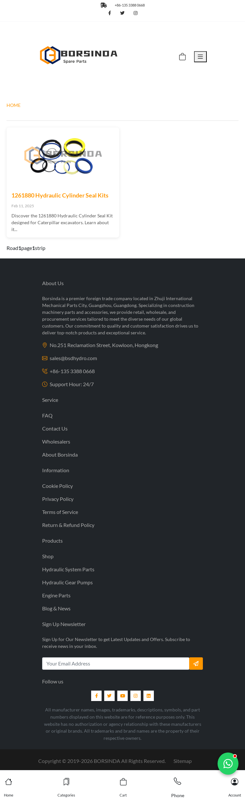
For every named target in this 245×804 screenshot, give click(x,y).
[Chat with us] (228, 764)
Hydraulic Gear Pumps (67, 582)
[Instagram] (135, 696)
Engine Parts (56, 595)
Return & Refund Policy (68, 525)
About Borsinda (60, 454)
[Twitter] (109, 696)
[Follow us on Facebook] (109, 13)
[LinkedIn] (148, 696)
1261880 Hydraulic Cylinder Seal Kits (59, 195)
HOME (14, 105)
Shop (48, 556)
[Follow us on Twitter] (122, 13)
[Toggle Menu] (200, 56)
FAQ (47, 415)
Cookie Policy (57, 486)
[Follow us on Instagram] (135, 13)
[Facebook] (96, 696)
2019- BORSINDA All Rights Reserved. (116, 761)
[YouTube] (122, 696)
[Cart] (182, 56)
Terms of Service (60, 512)
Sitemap (182, 761)
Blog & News (56, 608)
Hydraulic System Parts (68, 569)
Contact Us (55, 428)
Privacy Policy (58, 499)
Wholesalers (56, 441)
